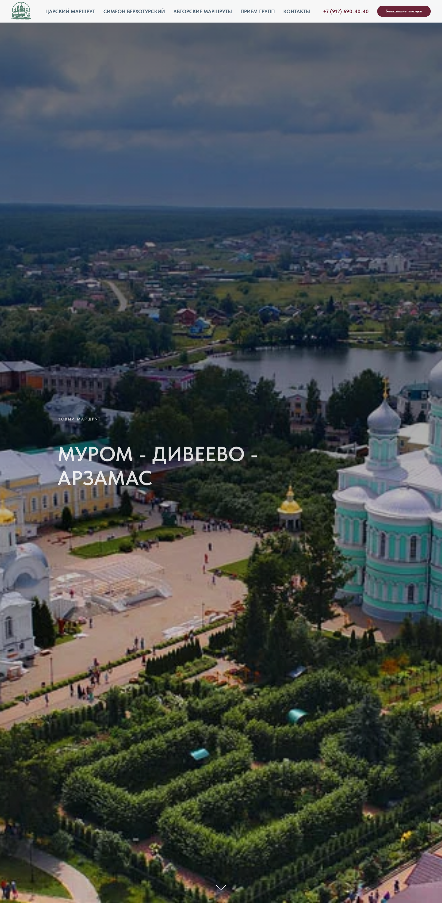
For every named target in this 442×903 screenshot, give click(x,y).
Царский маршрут (70, 11)
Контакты (296, 11)
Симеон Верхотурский (134, 11)
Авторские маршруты (202, 11)
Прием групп (257, 11)
